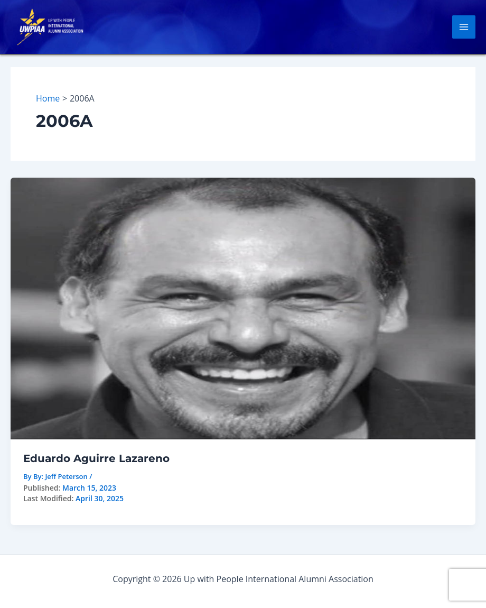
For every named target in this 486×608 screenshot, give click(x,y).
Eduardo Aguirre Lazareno (96, 458)
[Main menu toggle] (463, 27)
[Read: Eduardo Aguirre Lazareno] (243, 308)
